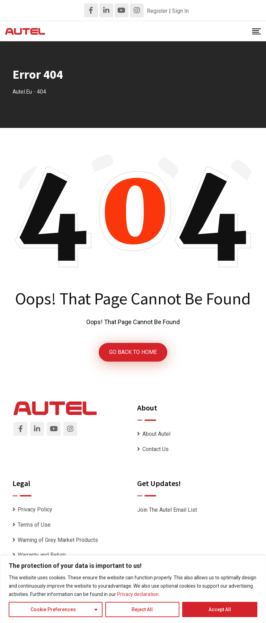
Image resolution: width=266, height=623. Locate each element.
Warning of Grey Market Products (58, 540)
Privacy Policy (35, 509)
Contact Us (155, 449)
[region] (133, 589)
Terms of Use (34, 524)
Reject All (142, 609)
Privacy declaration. (138, 594)
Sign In (180, 11)
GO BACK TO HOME (133, 352)
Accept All (220, 609)
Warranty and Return (42, 555)
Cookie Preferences (53, 609)
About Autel (156, 434)
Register (157, 11)
